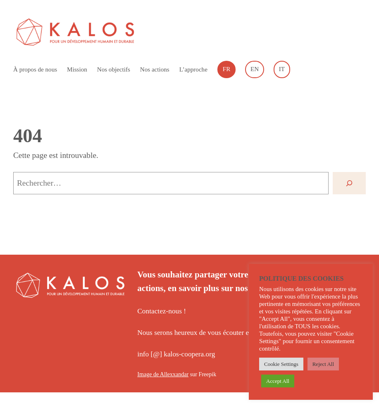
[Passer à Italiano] (282, 69)
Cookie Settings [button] (281, 364)
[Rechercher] (349, 183)
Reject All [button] (323, 364)
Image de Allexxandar (162, 374)
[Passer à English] (254, 69)
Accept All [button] (277, 381)
